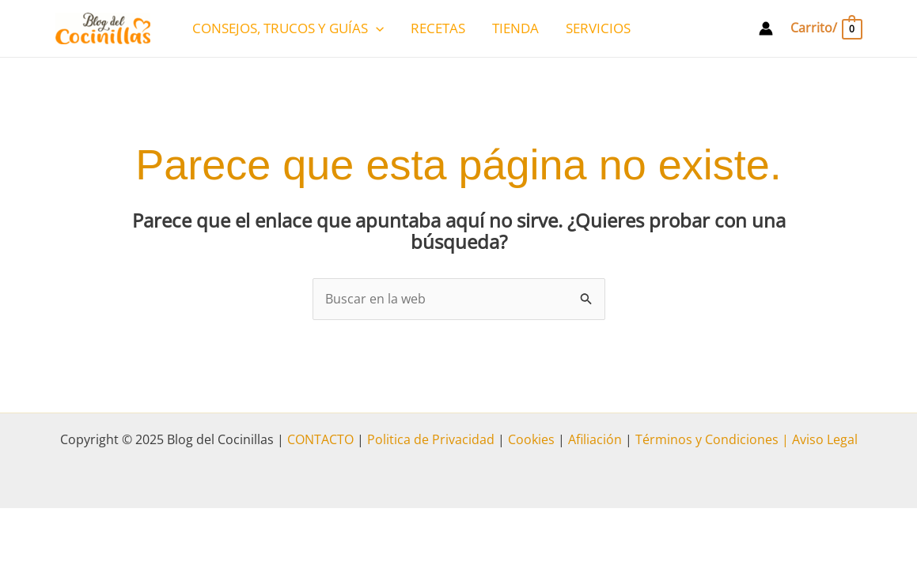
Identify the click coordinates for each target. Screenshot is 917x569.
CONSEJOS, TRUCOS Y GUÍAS (288, 28)
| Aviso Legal (818, 439)
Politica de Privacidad (430, 439)
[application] (376, 28)
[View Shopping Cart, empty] (825, 28)
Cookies (531, 439)
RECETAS (438, 28)
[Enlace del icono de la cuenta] (766, 28)
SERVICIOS (598, 28)
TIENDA (515, 28)
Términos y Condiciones (705, 439)
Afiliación (595, 439)
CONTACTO (320, 439)
